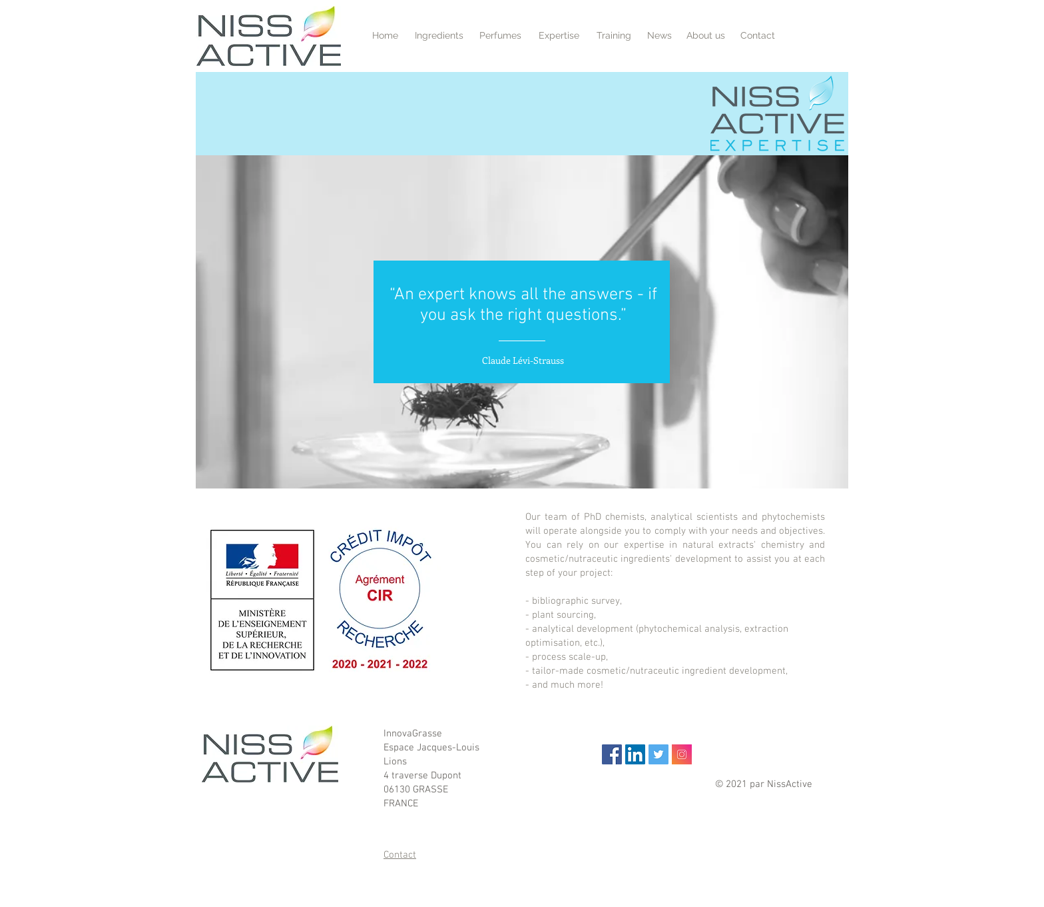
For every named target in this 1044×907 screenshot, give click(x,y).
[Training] (614, 35)
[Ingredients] (439, 35)
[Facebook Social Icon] (612, 754)
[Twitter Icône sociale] (658, 754)
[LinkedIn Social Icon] (635, 754)
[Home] (385, 35)
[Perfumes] (500, 35)
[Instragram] (682, 754)
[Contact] (758, 35)
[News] (659, 35)
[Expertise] (559, 35)
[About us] (706, 35)
